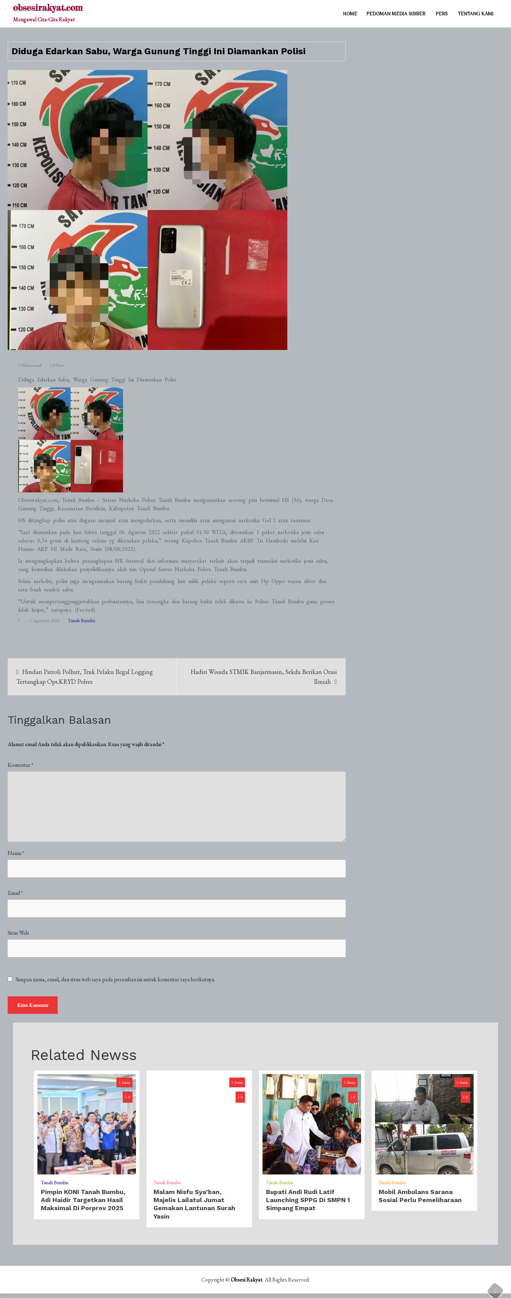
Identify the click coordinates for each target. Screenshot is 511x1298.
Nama (16, 853)
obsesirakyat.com (47, 7)
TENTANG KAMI (476, 13)
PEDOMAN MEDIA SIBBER (395, 13)
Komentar (20, 765)
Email (15, 893)
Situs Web (18, 932)
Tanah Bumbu (81, 620)
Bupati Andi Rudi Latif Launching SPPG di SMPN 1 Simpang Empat (308, 1204)
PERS (442, 13)
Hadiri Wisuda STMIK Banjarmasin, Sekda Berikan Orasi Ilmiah (263, 677)
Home (350, 13)
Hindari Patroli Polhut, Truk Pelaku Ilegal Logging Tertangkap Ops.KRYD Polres (84, 677)
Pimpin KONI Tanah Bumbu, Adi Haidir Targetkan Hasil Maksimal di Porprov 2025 (83, 1204)
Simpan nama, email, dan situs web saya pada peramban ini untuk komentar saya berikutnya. (115, 979)
